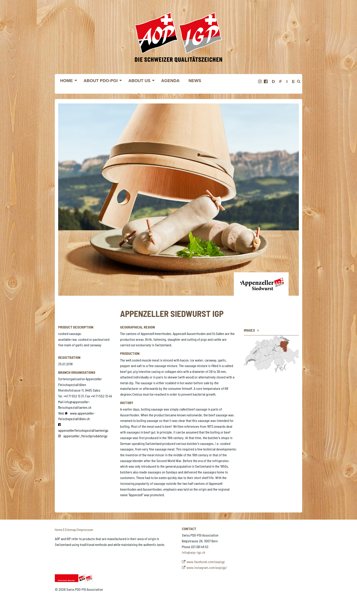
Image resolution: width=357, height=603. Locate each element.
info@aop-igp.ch (193, 552)
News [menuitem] (195, 80)
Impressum (85, 529)
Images (249, 330)
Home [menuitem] (66, 80)
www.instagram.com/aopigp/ (207, 567)
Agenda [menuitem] (170, 80)
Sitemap (70, 529)
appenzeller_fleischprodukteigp (85, 436)
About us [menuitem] (139, 80)
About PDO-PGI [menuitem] (101, 80)
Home (59, 529)
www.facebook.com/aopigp (206, 562)
